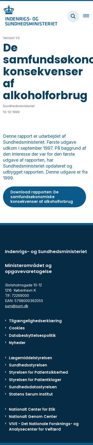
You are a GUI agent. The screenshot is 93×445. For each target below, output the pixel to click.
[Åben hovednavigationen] (88, 16)
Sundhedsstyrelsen (28, 365)
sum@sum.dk (16, 306)
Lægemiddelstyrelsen (30, 357)
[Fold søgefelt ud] (73, 16)
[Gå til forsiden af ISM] (29, 16)
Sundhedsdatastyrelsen (33, 387)
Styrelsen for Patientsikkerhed (38, 372)
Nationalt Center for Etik (32, 409)
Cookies (17, 328)
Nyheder (17, 342)
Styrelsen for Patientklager (35, 379)
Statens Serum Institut (31, 394)
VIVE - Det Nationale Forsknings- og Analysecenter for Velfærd (44, 426)
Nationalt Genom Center (33, 416)
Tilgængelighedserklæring (35, 320)
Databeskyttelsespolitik (32, 335)
